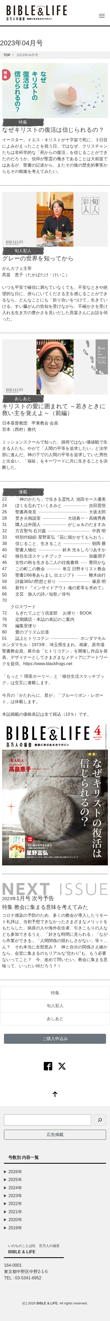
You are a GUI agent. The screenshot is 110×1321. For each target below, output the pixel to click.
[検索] (100, 1119)
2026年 (15, 1171)
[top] (55, 1094)
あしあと (55, 1018)
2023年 (15, 1195)
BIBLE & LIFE (47, 1303)
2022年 (15, 1203)
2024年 (15, 1188)
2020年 (15, 1219)
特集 (55, 993)
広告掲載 (55, 1134)
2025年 (15, 1179)
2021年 (15, 1212)
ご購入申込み (55, 1038)
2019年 (15, 1228)
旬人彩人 (55, 1005)
